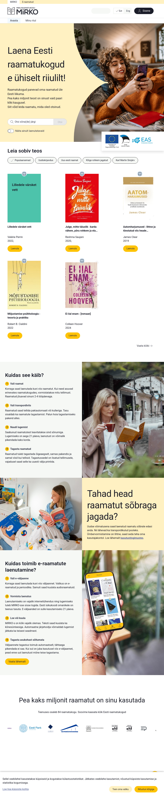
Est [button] (118, 11)
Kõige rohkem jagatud (97, 160)
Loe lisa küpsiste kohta (16, 789)
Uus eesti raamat (69, 160)
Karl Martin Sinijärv (125, 160)
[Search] (37, 121)
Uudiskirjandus (45, 160)
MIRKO (13, 2)
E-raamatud (28, 2)
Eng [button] (128, 11)
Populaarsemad (20, 160)
